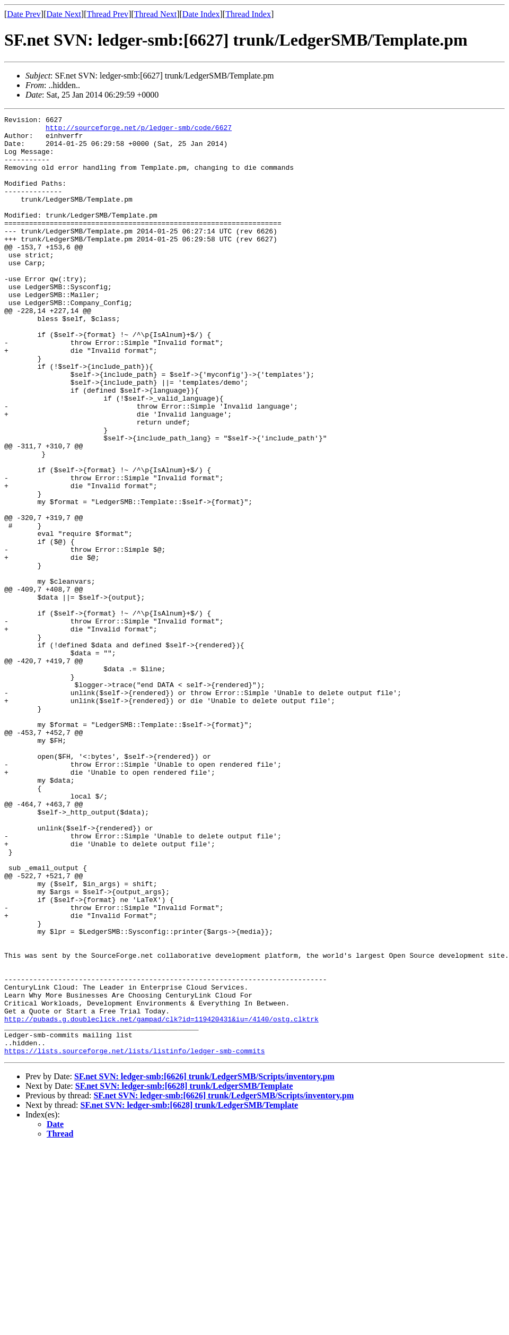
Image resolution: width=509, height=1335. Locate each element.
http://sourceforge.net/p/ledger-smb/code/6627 (139, 130)
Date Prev (24, 14)
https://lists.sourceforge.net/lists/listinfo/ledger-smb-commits (134, 1238)
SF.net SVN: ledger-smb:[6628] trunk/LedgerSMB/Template (184, 1273)
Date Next (64, 14)
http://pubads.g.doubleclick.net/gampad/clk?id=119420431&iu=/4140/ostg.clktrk (161, 1200)
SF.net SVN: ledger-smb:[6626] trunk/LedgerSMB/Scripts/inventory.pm (204, 1264)
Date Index (201, 14)
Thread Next (155, 14)
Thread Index (248, 14)
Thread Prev (107, 14)
